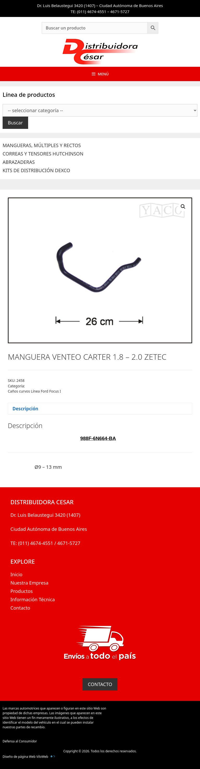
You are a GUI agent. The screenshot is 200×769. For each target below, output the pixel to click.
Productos (21, 591)
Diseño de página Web (19, 756)
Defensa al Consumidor (20, 741)
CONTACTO (100, 684)
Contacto (20, 608)
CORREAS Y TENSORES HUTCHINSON (43, 154)
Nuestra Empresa (29, 583)
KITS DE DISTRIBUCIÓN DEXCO (36, 170)
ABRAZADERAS (19, 162)
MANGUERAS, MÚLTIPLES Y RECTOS (42, 145)
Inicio (16, 574)
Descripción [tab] (25, 409)
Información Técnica (32, 599)
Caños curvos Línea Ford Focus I (34, 391)
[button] (183, 206)
